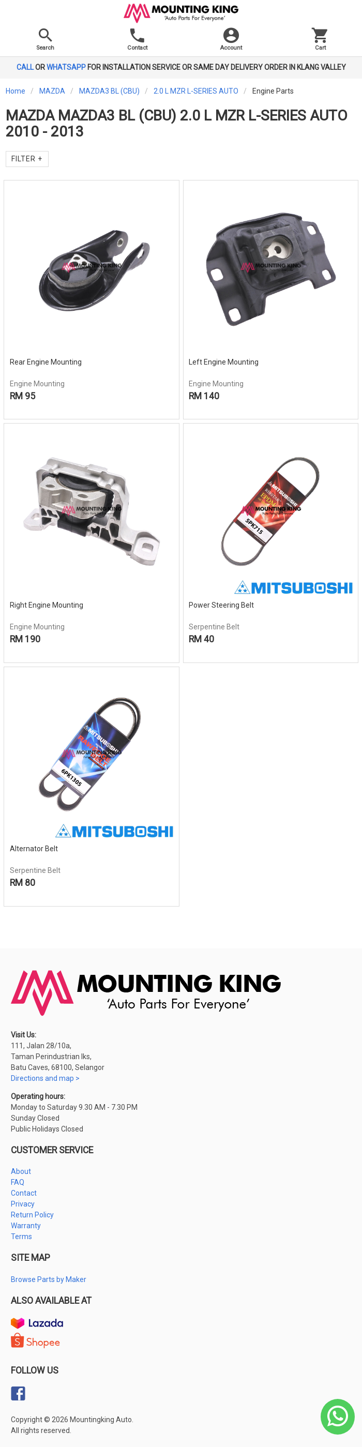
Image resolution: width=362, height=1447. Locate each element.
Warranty (26, 1226)
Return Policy (32, 1215)
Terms (21, 1236)
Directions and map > (45, 1078)
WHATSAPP (66, 67)
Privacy (23, 1204)
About (21, 1171)
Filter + (26, 159)
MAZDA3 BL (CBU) (109, 91)
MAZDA (52, 91)
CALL (25, 67)
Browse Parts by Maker (48, 1279)
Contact (24, 1193)
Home (15, 91)
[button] (231, 41)
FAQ (17, 1182)
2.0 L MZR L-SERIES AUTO (196, 91)
